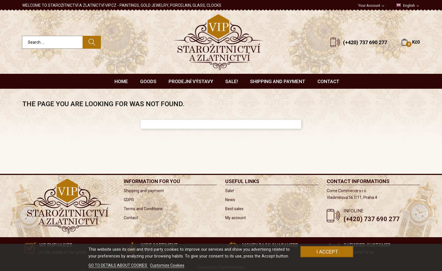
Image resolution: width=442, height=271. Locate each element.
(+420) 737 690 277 (365, 42)
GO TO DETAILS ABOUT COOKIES (118, 265)
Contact (131, 218)
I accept (327, 252)
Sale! (229, 190)
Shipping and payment (144, 190)
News (230, 199)
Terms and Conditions (143, 208)
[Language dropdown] (408, 5)
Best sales (234, 208)
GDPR (129, 199)
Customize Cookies (167, 265)
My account (235, 218)
